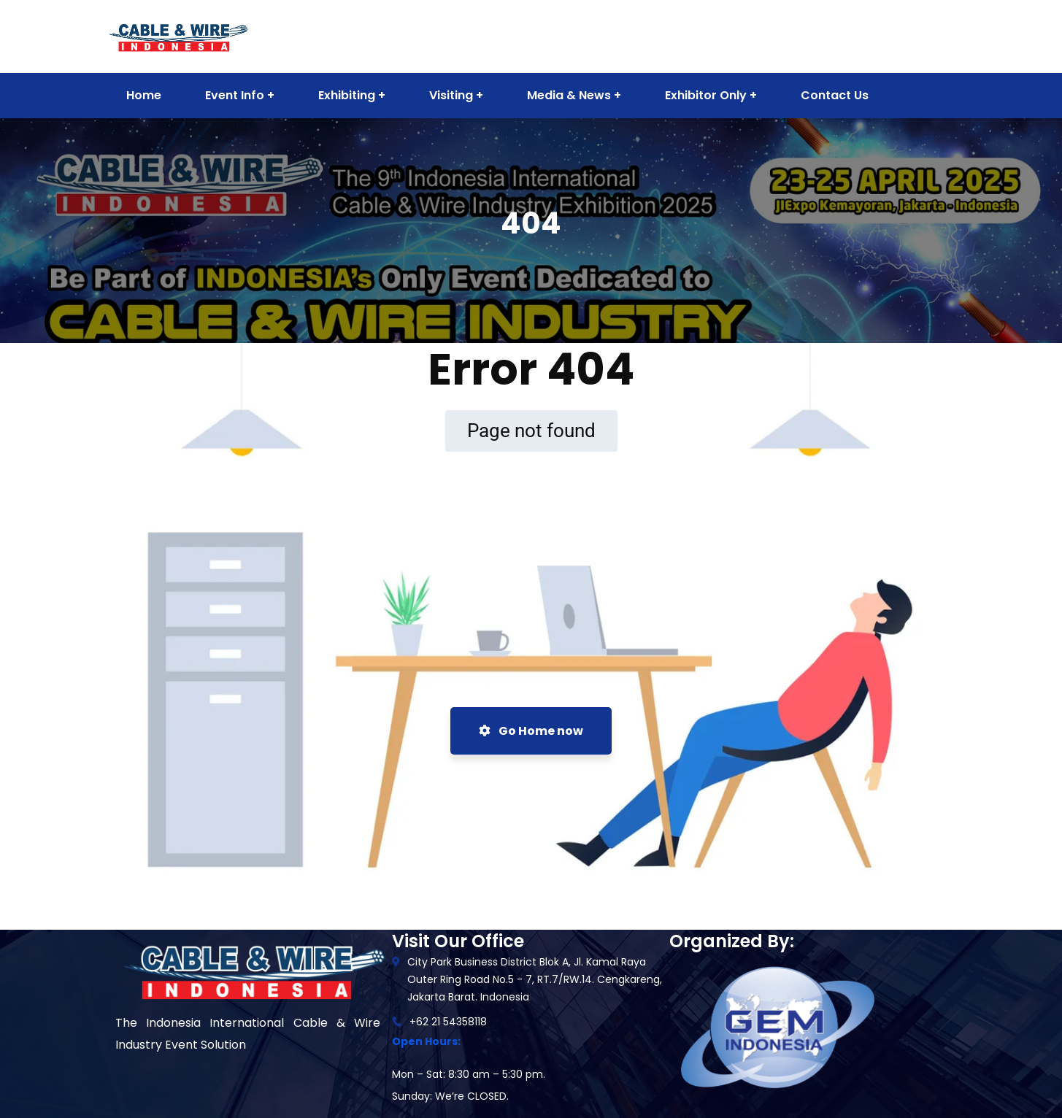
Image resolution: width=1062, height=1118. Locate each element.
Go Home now (531, 730)
